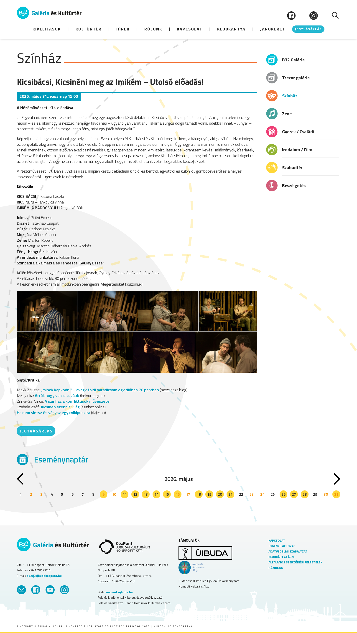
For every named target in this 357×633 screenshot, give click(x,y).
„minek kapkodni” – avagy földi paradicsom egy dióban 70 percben (99, 390)
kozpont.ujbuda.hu (119, 592)
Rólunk (153, 29)
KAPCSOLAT (276, 540)
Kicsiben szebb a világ (60, 407)
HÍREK (123, 29)
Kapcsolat (189, 29)
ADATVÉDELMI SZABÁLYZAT (287, 551)
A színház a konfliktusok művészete (77, 401)
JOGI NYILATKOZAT (281, 545)
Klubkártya (231, 29)
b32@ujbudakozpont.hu (44, 575)
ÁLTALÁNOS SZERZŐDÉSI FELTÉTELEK (295, 562)
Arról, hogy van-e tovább (57, 395)
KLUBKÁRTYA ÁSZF (281, 556)
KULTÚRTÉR (89, 29)
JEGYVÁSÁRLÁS (308, 29)
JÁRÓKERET (272, 29)
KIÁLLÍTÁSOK (47, 29)
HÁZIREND (275, 567)
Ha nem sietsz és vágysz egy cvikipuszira (53, 412)
